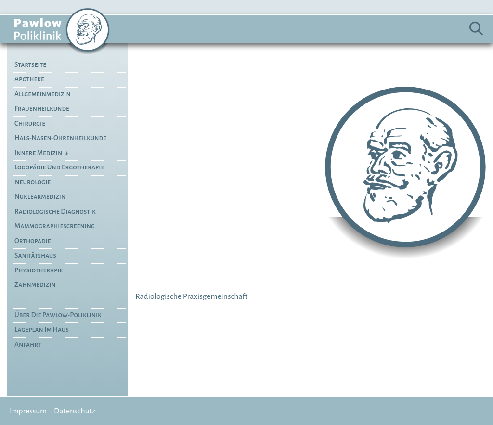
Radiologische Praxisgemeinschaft (191, 296)
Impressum (28, 411)
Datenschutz (74, 411)
